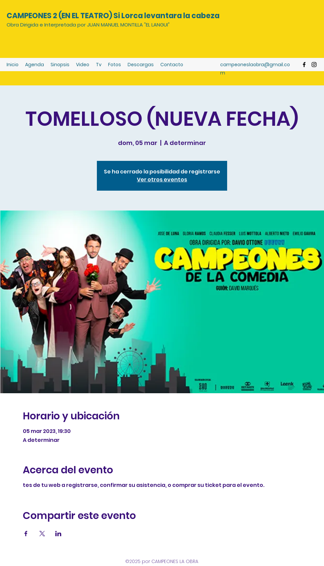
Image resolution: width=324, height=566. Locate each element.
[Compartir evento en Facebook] (26, 533)
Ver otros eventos (162, 179)
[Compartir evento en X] (42, 533)
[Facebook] (304, 64)
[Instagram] (314, 64)
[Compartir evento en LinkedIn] (58, 533)
